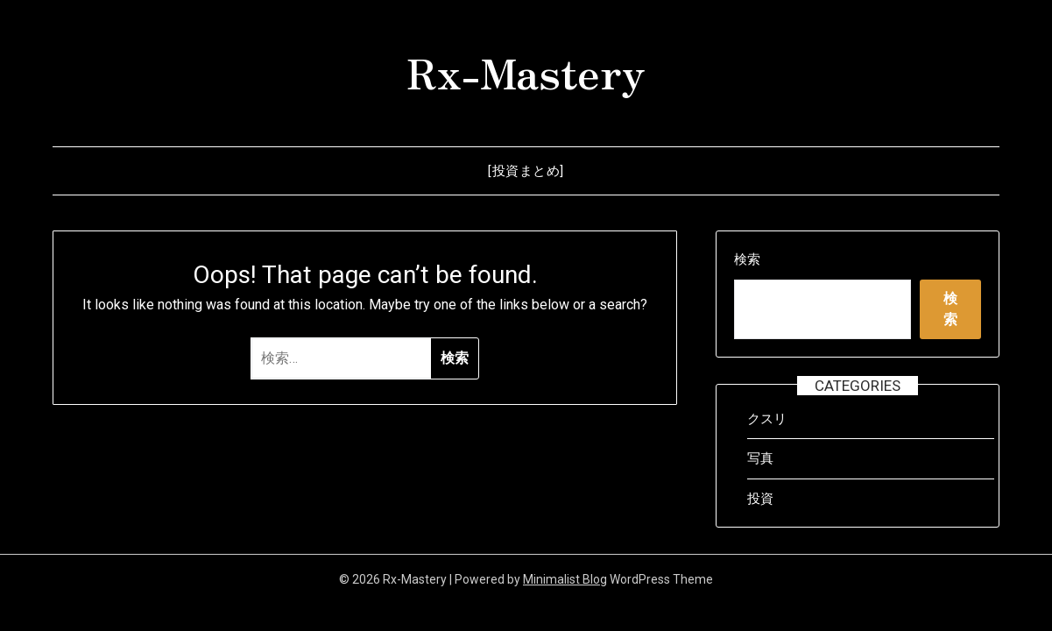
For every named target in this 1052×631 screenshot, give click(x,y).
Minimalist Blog (565, 579)
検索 (747, 259)
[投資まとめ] (526, 171)
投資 (760, 499)
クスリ (767, 419)
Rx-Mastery (526, 71)
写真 (760, 458)
